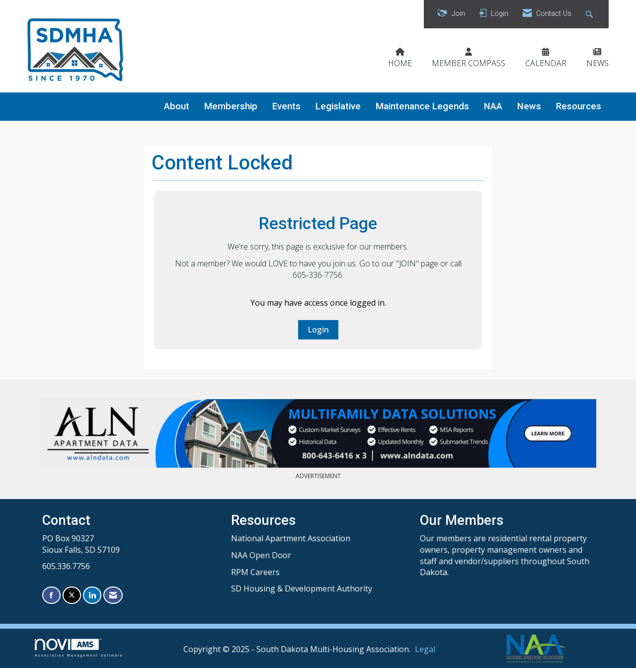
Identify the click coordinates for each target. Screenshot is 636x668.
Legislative (338, 106)
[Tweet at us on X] (72, 595)
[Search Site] (590, 14)
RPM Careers (255, 572)
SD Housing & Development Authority (301, 588)
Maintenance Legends (422, 106)
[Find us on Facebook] (51, 595)
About (176, 106)
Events (286, 106)
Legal (425, 649)
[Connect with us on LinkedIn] (92, 595)
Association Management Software (79, 648)
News (529, 106)
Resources (578, 106)
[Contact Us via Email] (113, 595)
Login (318, 329)
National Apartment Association (290, 538)
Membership (230, 106)
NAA (493, 106)
